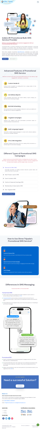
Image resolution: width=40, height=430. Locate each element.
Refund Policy (35, 426)
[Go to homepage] (7, 1)
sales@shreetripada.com (20, 402)
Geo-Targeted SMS (9, 189)
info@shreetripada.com (10, 402)
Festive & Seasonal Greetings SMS (13, 182)
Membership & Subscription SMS (13, 186)
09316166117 (12, 400)
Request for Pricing (8, 194)
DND (11, 368)
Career (5, 410)
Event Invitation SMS (9, 178)
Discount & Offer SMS (10, 167)
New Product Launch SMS (11, 174)
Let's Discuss (20, 386)
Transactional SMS (7, 298)
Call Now (5, 58)
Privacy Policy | (35, 425)
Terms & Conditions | (25, 425)
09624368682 (7, 400)
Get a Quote (13, 58)
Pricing (5, 412)
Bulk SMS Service (21, 51)
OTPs (21, 296)
